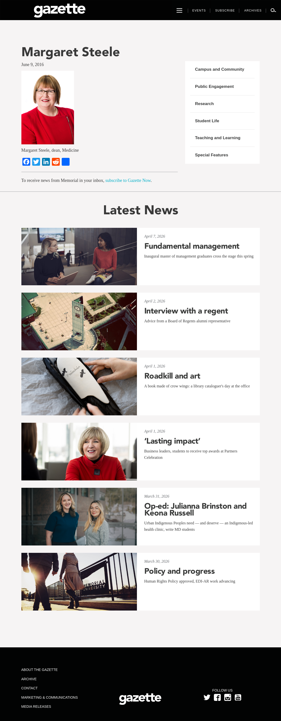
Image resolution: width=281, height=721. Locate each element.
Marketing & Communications (49, 697)
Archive (29, 679)
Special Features (211, 155)
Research (204, 103)
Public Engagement (214, 86)
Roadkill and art (172, 375)
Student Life (207, 121)
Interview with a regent (186, 310)
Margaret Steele (70, 52)
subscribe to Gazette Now (128, 180)
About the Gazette (39, 670)
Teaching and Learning (217, 138)
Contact (29, 688)
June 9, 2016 (32, 64)
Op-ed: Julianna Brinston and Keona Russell (195, 509)
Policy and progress (179, 571)
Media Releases (36, 706)
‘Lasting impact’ (172, 440)
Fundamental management (191, 246)
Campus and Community (219, 69)
